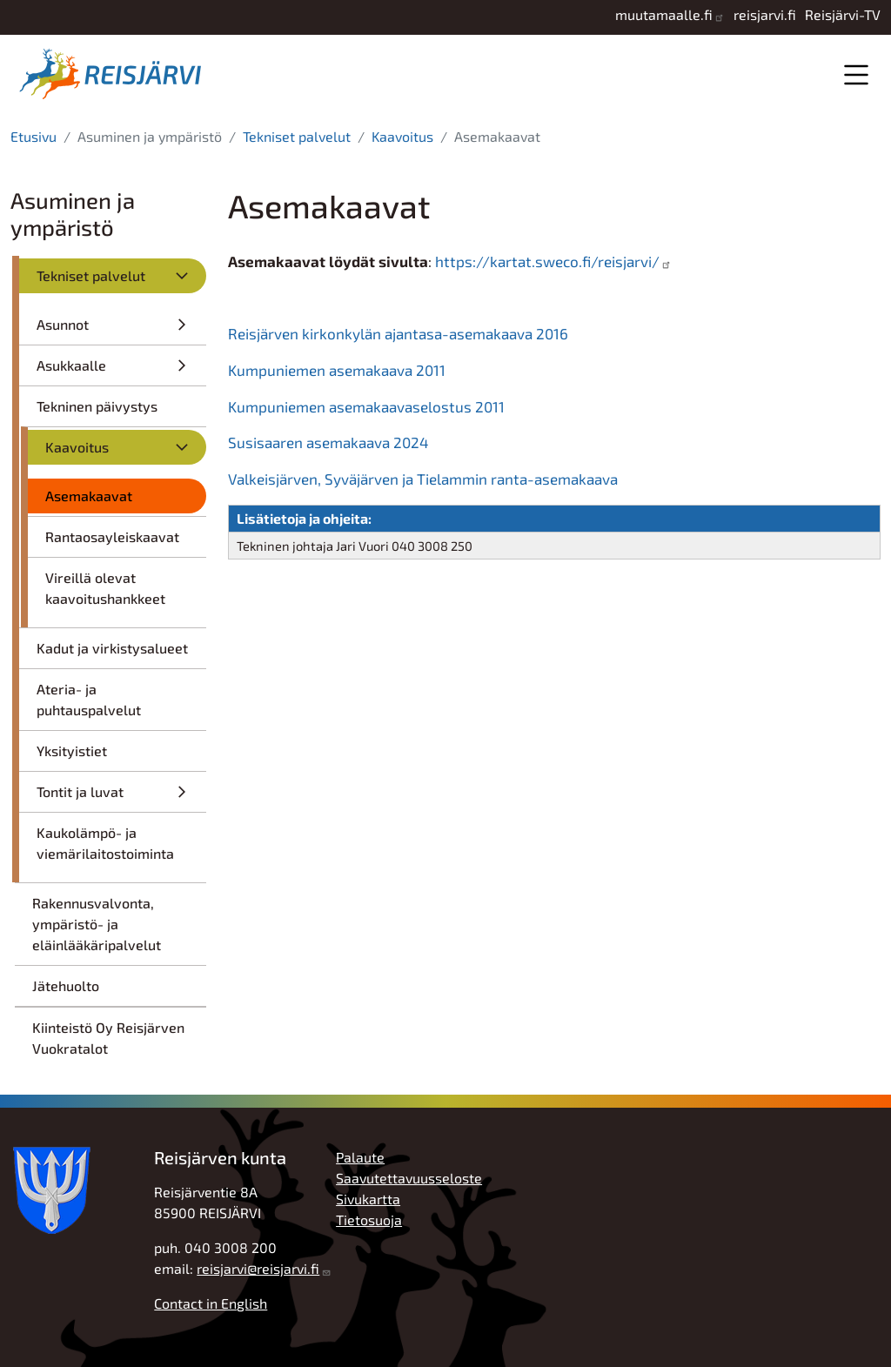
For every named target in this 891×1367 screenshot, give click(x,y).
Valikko (856, 74)
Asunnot (63, 324)
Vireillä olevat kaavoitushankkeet (105, 587)
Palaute (360, 1157)
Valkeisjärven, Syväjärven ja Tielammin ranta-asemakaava (423, 478)
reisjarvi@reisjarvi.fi (258, 1268)
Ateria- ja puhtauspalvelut (89, 699)
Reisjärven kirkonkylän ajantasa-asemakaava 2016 (398, 333)
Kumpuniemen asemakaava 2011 (337, 370)
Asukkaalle (71, 365)
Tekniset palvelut (297, 136)
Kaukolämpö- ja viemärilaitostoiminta (105, 842)
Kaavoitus (402, 136)
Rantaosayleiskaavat (112, 536)
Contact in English (210, 1303)
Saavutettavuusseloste (409, 1177)
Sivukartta (368, 1198)
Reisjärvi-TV (843, 14)
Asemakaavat (88, 495)
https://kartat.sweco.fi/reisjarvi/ (547, 261)
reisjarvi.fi (765, 14)
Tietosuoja (369, 1219)
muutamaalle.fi (664, 14)
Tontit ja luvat (80, 791)
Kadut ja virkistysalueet (112, 648)
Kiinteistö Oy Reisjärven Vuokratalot (108, 1037)
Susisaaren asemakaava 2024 (328, 442)
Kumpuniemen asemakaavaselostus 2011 (366, 406)
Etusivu (33, 136)
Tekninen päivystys (97, 406)
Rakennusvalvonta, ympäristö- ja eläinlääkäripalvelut (96, 924)
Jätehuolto (65, 985)
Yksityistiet (72, 750)
